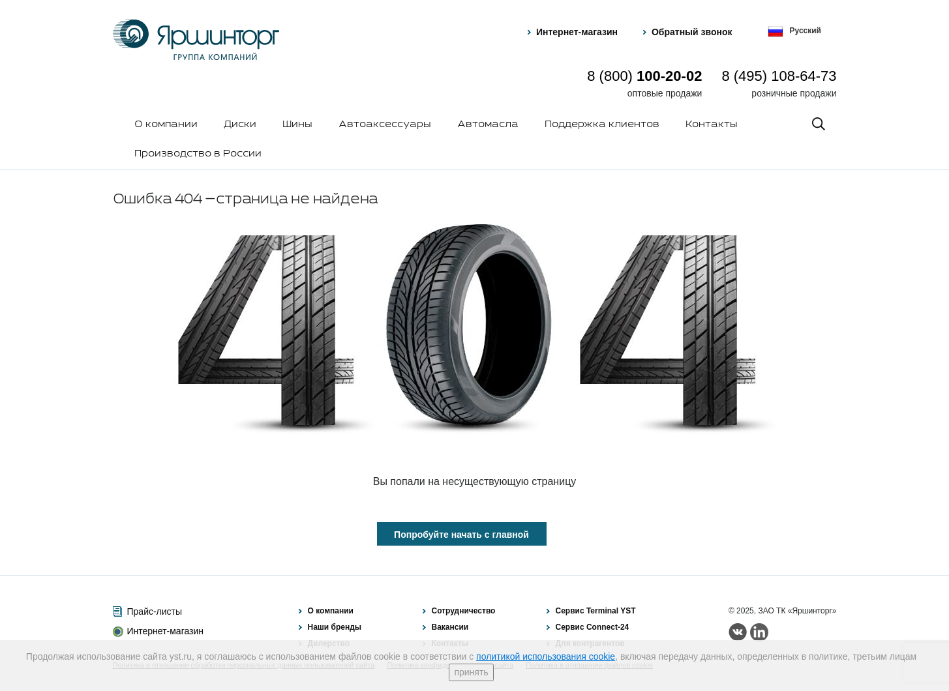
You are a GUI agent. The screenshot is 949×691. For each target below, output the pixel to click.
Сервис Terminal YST (596, 610)
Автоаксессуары (385, 124)
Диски (240, 124)
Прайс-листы (155, 611)
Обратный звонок (692, 32)
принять (471, 672)
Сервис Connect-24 (592, 627)
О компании (166, 124)
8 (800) (644, 76)
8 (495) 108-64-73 (778, 76)
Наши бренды (335, 627)
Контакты (711, 124)
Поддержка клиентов (602, 124)
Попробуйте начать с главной (461, 534)
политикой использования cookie (545, 656)
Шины (297, 124)
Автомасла (488, 124)
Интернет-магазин (577, 32)
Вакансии (450, 627)
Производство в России (198, 153)
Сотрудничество (464, 610)
